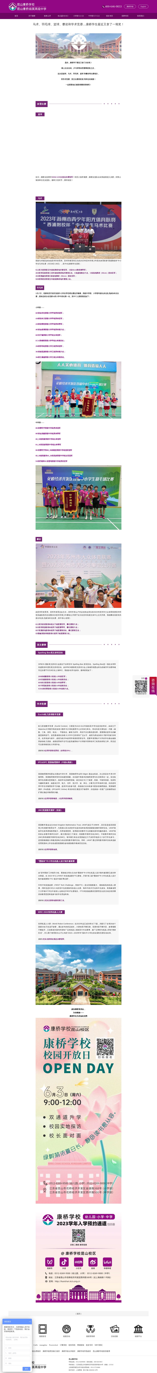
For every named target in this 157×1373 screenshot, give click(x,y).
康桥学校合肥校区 (34, 1351)
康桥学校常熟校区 (84, 1351)
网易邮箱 (80, 1345)
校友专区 (89, 1345)
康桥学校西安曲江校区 (51, 1351)
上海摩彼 (79, 1370)
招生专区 (109, 16)
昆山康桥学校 (73, 1359)
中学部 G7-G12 (94, 16)
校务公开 (47, 16)
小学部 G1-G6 (78, 16)
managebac (43, 1345)
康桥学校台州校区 (68, 1351)
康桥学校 (129, 6)
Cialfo (35, 1345)
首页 (16, 16)
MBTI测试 (98, 1345)
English (143, 6)
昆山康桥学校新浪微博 (101, 1351)
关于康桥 (31, 16)
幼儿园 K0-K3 (63, 16)
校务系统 (72, 1345)
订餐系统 (63, 1345)
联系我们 (140, 16)
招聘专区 (125, 16)
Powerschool (53, 1345)
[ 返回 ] (78, 1314)
